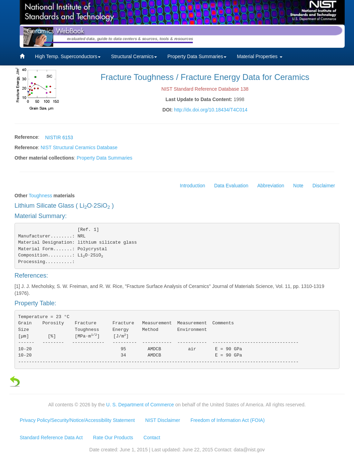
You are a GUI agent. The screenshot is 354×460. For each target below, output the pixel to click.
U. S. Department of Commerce (140, 404)
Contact (151, 437)
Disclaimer (324, 185)
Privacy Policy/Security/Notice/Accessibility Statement (77, 420)
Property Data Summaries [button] (196, 56)
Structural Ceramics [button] (134, 56)
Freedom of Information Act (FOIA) (227, 420)
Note (298, 185)
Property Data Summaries (104, 158)
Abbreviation (270, 185)
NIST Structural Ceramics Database (78, 147)
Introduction (192, 185)
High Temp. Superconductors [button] (68, 56)
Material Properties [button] (259, 56)
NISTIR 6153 (59, 137)
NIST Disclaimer (162, 420)
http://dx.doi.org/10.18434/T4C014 (210, 109)
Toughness (40, 195)
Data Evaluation (231, 185)
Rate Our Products (113, 437)
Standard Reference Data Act (51, 437)
